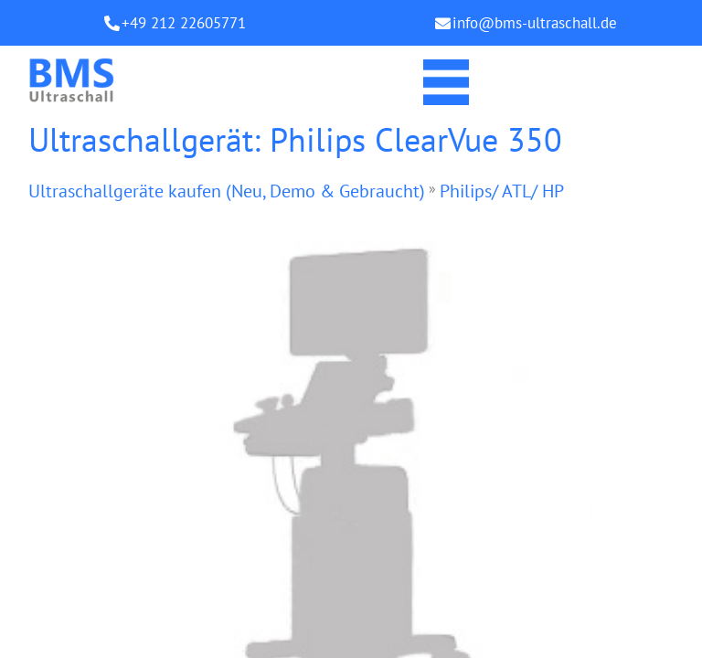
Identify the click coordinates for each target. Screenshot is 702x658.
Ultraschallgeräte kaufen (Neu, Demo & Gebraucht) (226, 191)
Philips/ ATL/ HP (502, 191)
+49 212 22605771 (184, 23)
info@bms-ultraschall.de (534, 23)
